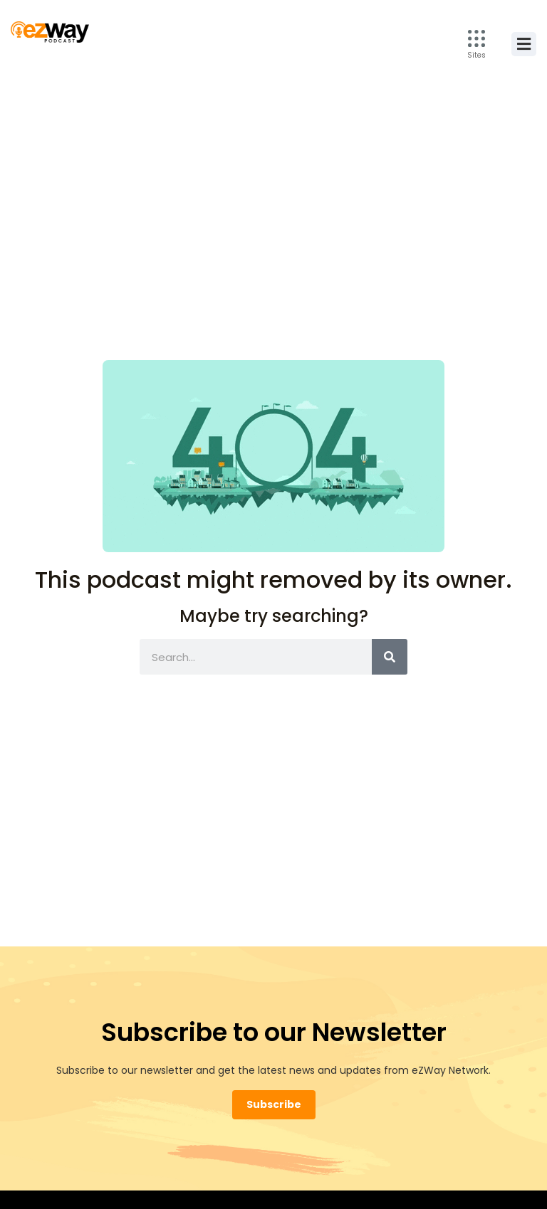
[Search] (389, 657)
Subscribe (273, 1104)
